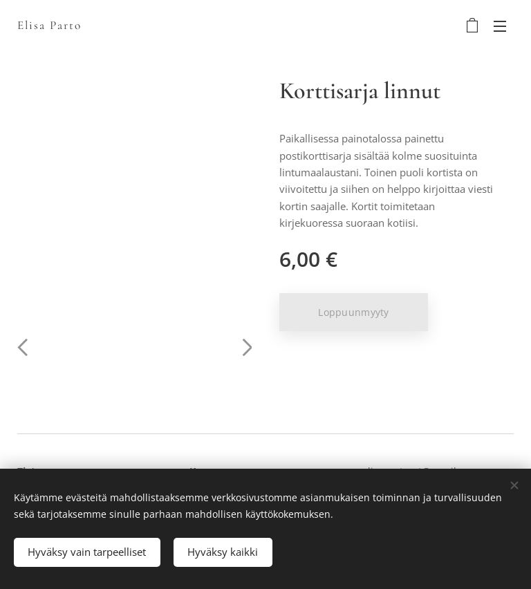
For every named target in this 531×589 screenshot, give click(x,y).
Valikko (500, 26)
